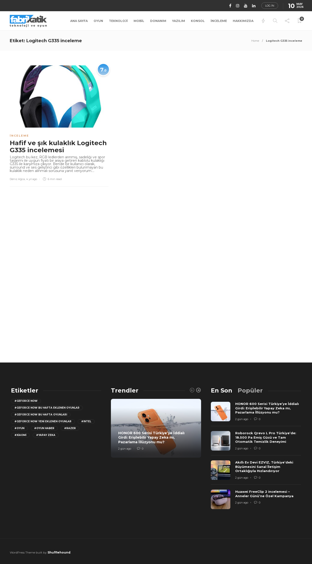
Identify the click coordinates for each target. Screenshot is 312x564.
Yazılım (178, 21)
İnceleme (219, 21)
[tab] (221, 390)
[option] (156, 428)
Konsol (198, 21)
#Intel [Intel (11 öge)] (86, 421)
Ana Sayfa (79, 21)
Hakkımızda (243, 21)
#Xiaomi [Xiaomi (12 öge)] (20, 435)
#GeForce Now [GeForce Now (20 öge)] (26, 401)
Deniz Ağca (17, 179)
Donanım (158, 21)
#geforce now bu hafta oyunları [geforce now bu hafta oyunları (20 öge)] (40, 414)
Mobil (139, 21)
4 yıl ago (31, 179)
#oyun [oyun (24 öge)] (19, 428)
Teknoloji (118, 21)
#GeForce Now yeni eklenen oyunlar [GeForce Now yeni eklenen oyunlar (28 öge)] (42, 421)
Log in (269, 5)
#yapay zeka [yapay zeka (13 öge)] (45, 435)
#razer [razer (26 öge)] (70, 428)
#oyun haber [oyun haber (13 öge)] (44, 428)
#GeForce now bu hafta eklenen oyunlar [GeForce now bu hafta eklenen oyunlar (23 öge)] (46, 407)
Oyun (98, 21)
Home (255, 40)
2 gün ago (124, 448)
